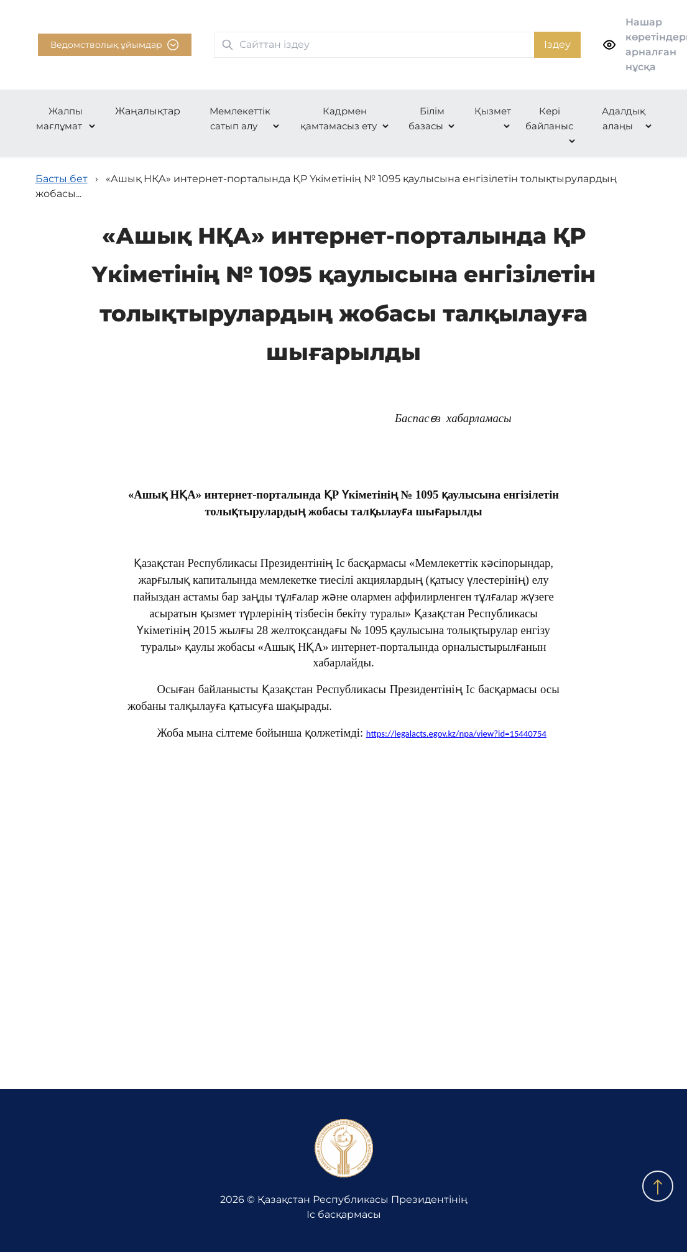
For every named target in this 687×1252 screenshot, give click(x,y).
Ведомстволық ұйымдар (114, 44)
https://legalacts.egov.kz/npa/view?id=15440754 (456, 733)
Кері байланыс (549, 118)
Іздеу (557, 44)
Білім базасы (426, 118)
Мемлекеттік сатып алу (240, 118)
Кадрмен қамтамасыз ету (338, 118)
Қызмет (492, 111)
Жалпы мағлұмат (59, 118)
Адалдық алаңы (623, 118)
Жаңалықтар (147, 111)
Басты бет (61, 179)
